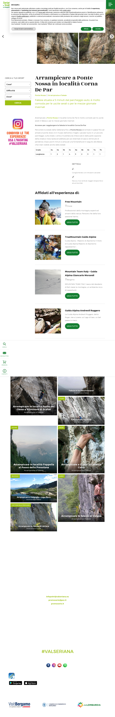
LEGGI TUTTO (72, 222)
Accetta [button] (98, 29)
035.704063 (59, 577)
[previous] (3, 36)
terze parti (42, 12)
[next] (112, 36)
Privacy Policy (85, 707)
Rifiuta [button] (86, 29)
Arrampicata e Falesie (57, 95)
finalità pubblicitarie (23, 16)
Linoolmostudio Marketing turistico (57, 709)
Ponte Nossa (40, 95)
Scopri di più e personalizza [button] (23, 29)
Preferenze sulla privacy (99, 707)
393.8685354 (59, 581)
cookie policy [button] (67, 10)
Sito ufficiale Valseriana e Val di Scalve (14, 707)
